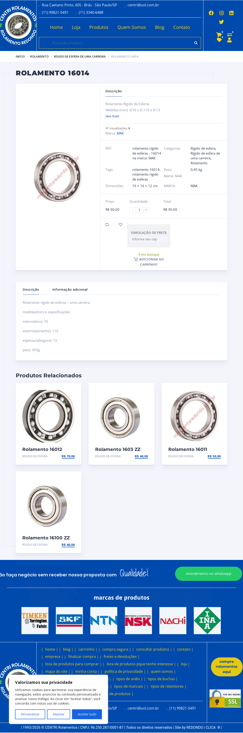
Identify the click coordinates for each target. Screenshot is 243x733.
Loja (74, 27)
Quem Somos (130, 27)
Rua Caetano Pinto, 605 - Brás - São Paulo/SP (79, 4)
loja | (185, 663)
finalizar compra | (83, 656)
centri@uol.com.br (143, 4)
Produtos (97, 27)
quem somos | (163, 671)
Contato (180, 27)
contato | (185, 649)
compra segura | (116, 649)
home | (51, 649)
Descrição (31, 289)
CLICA (213, 727)
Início (20, 56)
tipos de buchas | (163, 678)
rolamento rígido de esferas (145, 176)
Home (55, 27)
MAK (120, 133)
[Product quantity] (141, 209)
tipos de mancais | (130, 686)
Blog (158, 27)
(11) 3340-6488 (91, 12)
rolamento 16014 (146, 169)
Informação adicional (70, 289)
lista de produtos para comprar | (73, 663)
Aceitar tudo (87, 714)
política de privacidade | (125, 671)
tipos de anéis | (129, 678)
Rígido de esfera (203, 148)
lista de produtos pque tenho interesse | (141, 663)
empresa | (54, 656)
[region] (58, 699)
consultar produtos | (154, 649)
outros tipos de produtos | (110, 693)
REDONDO (195, 727)
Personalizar (30, 714)
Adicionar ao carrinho (149, 261)
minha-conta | (87, 671)
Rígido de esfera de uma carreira (80, 56)
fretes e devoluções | (122, 656)
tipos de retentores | (169, 686)
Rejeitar (59, 714)
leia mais (112, 116)
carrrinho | (87, 649)
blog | (68, 649)
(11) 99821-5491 (55, 12)
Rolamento (39, 56)
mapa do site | (57, 671)
